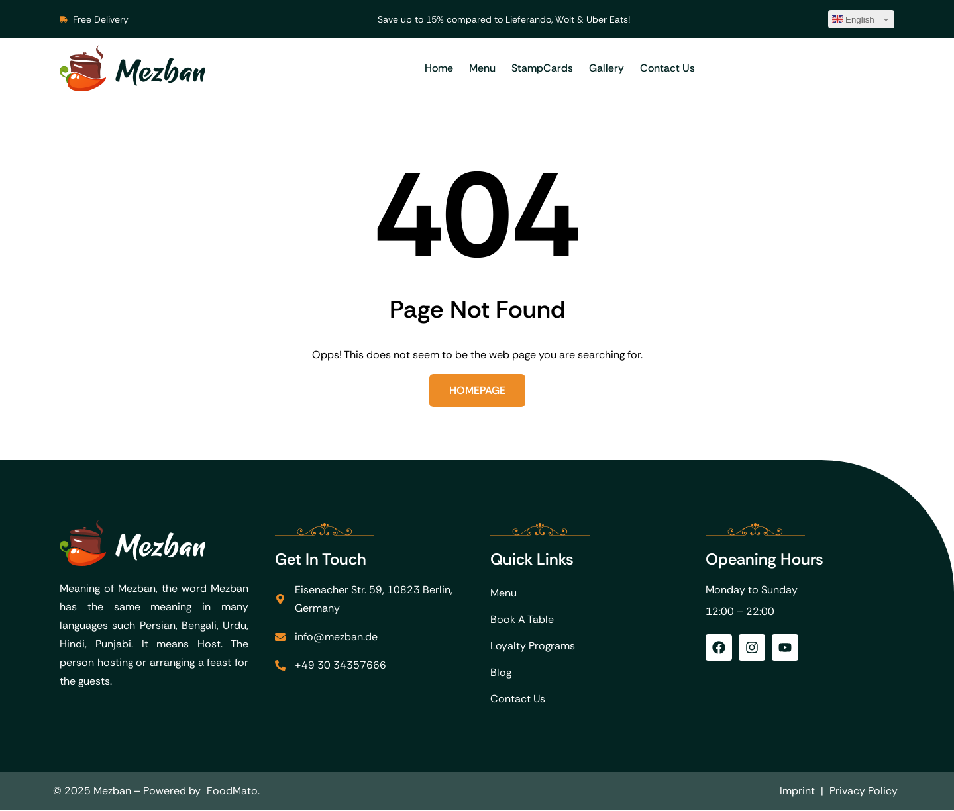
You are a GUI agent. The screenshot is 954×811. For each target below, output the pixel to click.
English (853, 19)
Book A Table (522, 620)
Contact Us (667, 68)
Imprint (797, 791)
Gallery (606, 68)
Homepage (477, 390)
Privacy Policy (863, 791)
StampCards (542, 68)
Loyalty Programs (532, 646)
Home (439, 68)
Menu (482, 68)
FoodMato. (233, 791)
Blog (500, 673)
